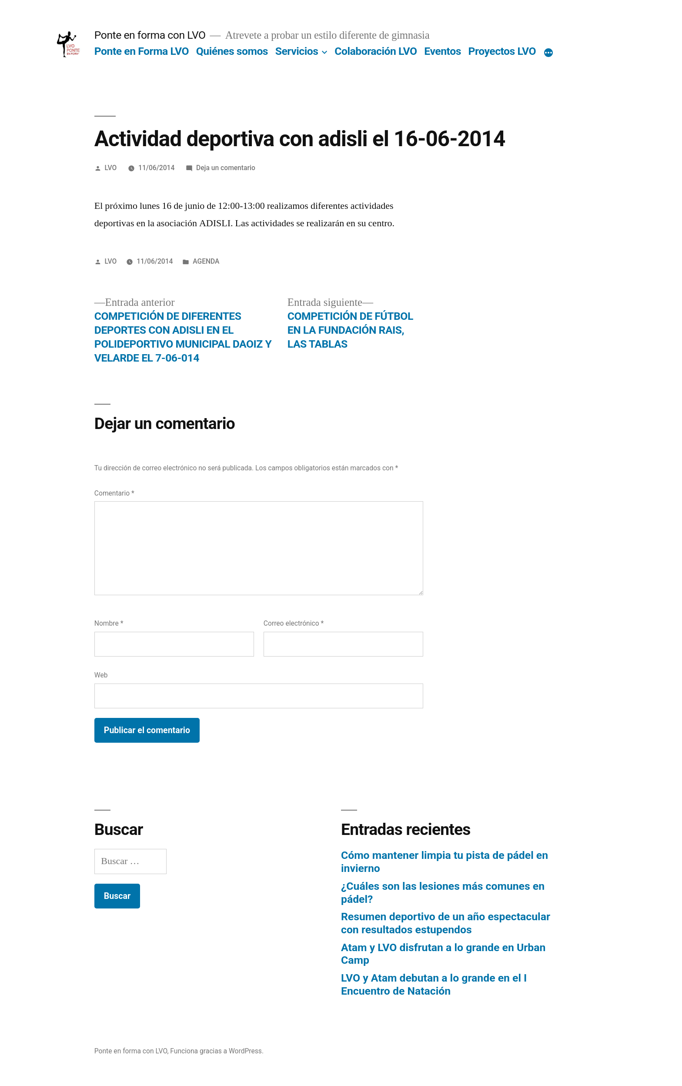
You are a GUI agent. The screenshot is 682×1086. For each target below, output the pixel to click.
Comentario (114, 493)
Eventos (442, 51)
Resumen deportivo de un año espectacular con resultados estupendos (445, 923)
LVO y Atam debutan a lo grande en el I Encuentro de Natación (434, 984)
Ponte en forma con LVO (150, 35)
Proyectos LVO (502, 51)
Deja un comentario (225, 168)
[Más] (548, 53)
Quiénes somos (232, 51)
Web (101, 675)
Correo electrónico (294, 623)
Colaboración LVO (375, 51)
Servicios (296, 51)
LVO (111, 168)
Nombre (109, 623)
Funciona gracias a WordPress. (217, 1051)
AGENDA (206, 261)
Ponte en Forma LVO (141, 51)
